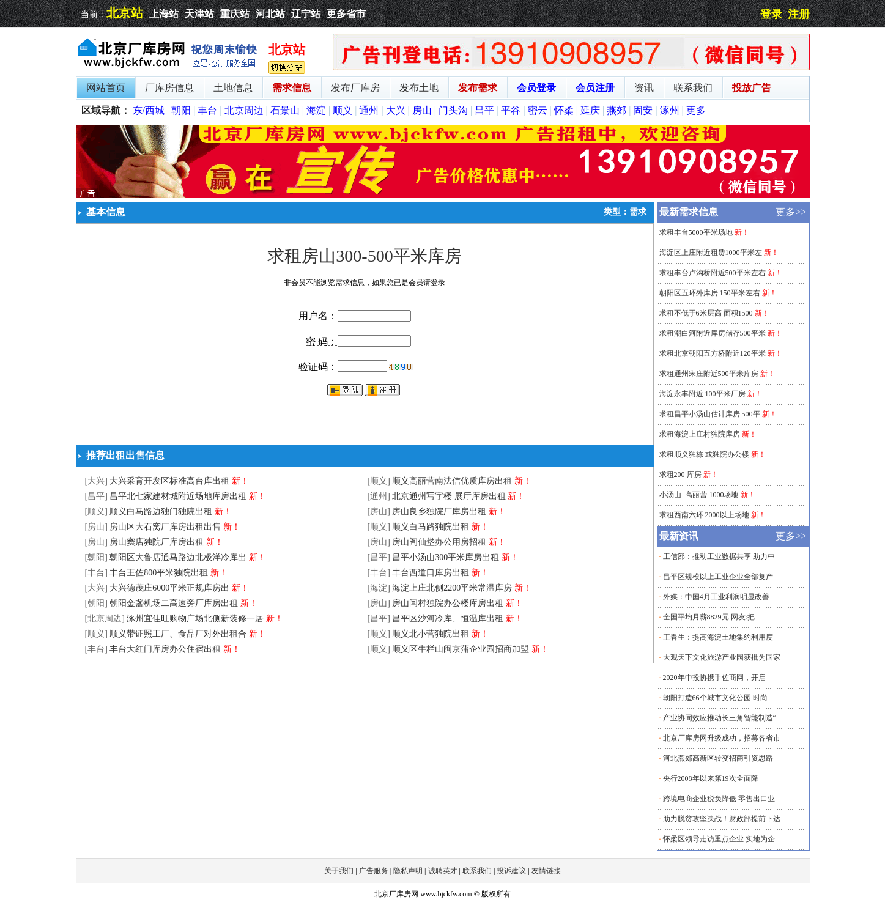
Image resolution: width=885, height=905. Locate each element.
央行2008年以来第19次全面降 (710, 778)
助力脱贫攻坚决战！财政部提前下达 (721, 818)
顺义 (342, 110)
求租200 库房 (680, 474)
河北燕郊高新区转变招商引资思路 (718, 758)
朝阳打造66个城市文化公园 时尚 (715, 697)
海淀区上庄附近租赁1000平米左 (710, 252)
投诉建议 (511, 870)
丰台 (207, 110)
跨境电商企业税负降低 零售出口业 (719, 798)
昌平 (484, 110)
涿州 (669, 110)
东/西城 (149, 110)
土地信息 (233, 88)
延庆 (590, 110)
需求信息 (291, 88)
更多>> (791, 212)
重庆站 (235, 14)
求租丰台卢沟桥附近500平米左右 (712, 272)
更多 (696, 110)
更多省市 (346, 14)
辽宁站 (305, 14)
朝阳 (181, 110)
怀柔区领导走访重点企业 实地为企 (719, 839)
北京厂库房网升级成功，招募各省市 (721, 738)
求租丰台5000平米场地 (696, 232)
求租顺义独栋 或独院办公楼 (704, 454)
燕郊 (616, 110)
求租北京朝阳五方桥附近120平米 (712, 353)
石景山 (285, 110)
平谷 (510, 110)
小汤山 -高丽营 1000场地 (699, 494)
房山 (422, 110)
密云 (537, 110)
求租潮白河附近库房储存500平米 (712, 333)
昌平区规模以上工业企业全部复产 (718, 576)
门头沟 (453, 110)
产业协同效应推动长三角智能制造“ (719, 718)
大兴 (395, 110)
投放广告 (751, 88)
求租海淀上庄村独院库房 (699, 434)
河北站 (270, 14)
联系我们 (693, 88)
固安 (643, 110)
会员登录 (536, 88)
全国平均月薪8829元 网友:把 (709, 617)
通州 (369, 110)
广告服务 (373, 870)
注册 (799, 14)
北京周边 (244, 110)
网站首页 (105, 88)
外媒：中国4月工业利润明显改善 (716, 597)
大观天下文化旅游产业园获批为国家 (721, 657)
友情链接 (546, 870)
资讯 (644, 88)
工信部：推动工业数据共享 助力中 (719, 556)
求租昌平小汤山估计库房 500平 (709, 414)
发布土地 (419, 88)
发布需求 (477, 88)
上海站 (164, 14)
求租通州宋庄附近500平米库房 (708, 373)
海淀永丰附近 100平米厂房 (702, 394)
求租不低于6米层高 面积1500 (706, 313)
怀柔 (564, 110)
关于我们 (339, 870)
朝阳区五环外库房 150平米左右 (709, 293)
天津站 (199, 14)
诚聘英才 (442, 870)
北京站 (124, 13)
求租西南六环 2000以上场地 (705, 515)
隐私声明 (408, 870)
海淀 (316, 110)
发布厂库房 (355, 88)
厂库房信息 (169, 88)
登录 (771, 14)
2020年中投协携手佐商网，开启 (714, 677)
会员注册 (595, 88)
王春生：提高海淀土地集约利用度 (718, 637)
